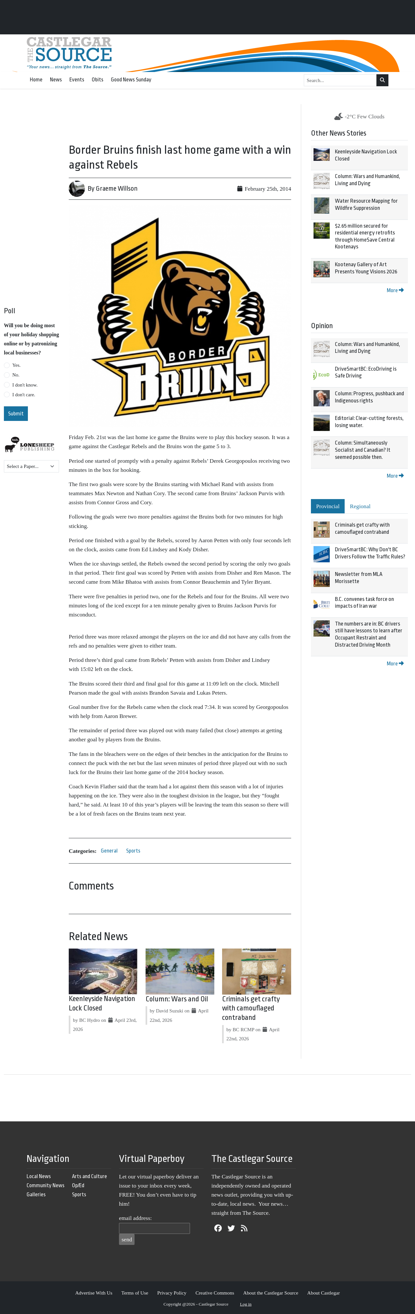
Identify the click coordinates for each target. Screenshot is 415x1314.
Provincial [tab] (327, 506)
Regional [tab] (360, 506)
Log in (246, 1304)
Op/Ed (78, 1185)
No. (15, 374)
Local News (39, 1176)
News (56, 80)
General (109, 851)
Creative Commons (215, 1293)
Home (36, 80)
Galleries (36, 1194)
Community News (46, 1185)
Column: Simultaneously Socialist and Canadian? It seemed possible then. (362, 450)
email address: (135, 1218)
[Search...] (340, 80)
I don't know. (25, 385)
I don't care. (23, 394)
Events (76, 80)
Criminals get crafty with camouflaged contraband (251, 1008)
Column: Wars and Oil (177, 999)
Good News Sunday (131, 80)
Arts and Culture (89, 1176)
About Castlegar (323, 1293)
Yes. (16, 365)
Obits (97, 80)
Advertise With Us (94, 1293)
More (395, 290)
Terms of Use (134, 1293)
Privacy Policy (171, 1293)
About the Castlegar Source (270, 1293)
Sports (133, 851)
